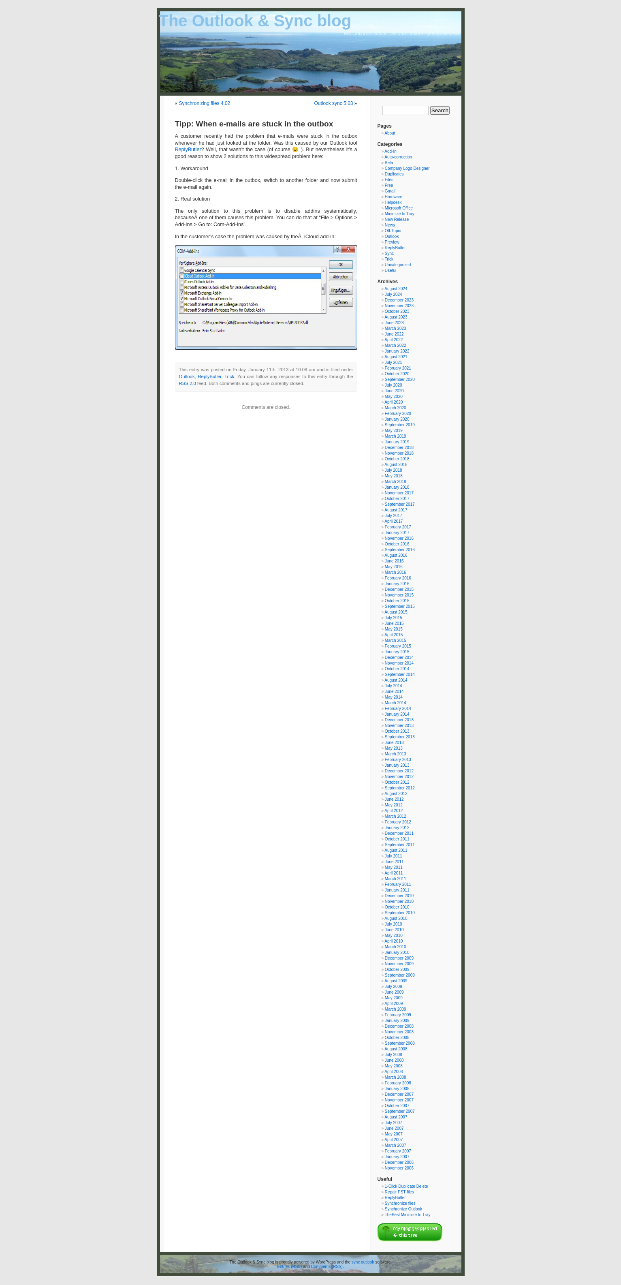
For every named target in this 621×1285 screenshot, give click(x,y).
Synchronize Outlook (403, 1209)
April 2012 (393, 810)
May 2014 (394, 697)
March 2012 (395, 816)
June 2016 (394, 561)
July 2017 (393, 515)
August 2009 (395, 981)
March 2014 (395, 703)
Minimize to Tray (399, 214)
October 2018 (397, 459)
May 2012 (394, 805)
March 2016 (395, 572)
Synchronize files (400, 1203)
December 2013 (399, 720)
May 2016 (394, 566)
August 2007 (395, 1117)
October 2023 (397, 311)
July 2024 (393, 294)
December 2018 (399, 447)
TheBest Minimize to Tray (408, 1214)
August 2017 (395, 510)
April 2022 (393, 340)
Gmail (390, 191)
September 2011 (400, 844)
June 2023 (394, 323)
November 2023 (399, 306)
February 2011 (398, 884)
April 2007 (393, 1139)
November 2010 (399, 901)
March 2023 (395, 328)
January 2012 (397, 827)
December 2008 (399, 1026)
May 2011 (394, 867)
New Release (397, 219)
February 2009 (398, 1015)
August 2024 (395, 289)
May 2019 (394, 430)
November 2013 (399, 725)
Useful (390, 270)
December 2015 (399, 589)
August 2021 (395, 357)
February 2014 (398, 708)
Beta (389, 162)
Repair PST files (399, 1192)
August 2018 (395, 464)
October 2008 (397, 1037)
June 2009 (394, 992)
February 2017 (398, 527)
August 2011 (395, 850)
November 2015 (399, 595)
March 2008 (395, 1077)
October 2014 (397, 669)
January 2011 (397, 890)
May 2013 (394, 748)
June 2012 (394, 799)
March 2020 (395, 408)
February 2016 (398, 578)
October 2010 (397, 907)
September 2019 (400, 425)
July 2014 (393, 686)
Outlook (187, 376)
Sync (389, 253)
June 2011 (394, 862)
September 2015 (400, 606)
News (390, 225)
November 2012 (399, 776)
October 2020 (397, 374)
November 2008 (399, 1032)
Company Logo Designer (407, 168)
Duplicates (394, 174)
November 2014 (399, 663)
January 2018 (397, 487)
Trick (229, 376)
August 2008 (395, 1049)
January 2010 (397, 952)
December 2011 (399, 833)
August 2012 (395, 793)
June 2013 (394, 742)
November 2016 (399, 538)
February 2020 (398, 413)
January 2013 (397, 765)
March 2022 (395, 345)
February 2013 (398, 759)
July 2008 (393, 1054)
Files (389, 179)
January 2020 (397, 419)
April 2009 (393, 1003)
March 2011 (395, 879)
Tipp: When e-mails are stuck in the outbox (254, 124)
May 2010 (394, 935)
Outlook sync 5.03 (333, 103)
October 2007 (397, 1105)
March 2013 (395, 754)
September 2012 (400, 788)
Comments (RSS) (327, 1266)
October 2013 (397, 731)
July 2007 (393, 1122)
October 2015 (397, 601)
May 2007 (394, 1134)
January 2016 (397, 584)
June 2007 (394, 1128)
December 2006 (399, 1162)
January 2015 (397, 652)
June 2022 (394, 334)
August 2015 (395, 612)
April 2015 (393, 635)
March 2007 (395, 1145)
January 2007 (397, 1157)
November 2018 (399, 453)
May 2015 (394, 629)
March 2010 (395, 947)
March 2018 (395, 481)
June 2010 (394, 930)
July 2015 (393, 618)
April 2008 (393, 1071)
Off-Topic (393, 231)
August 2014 (395, 680)
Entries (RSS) (289, 1266)
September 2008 (400, 1043)
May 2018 (394, 476)
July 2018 (393, 470)
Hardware (393, 197)
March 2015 (395, 640)
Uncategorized (398, 265)
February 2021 (398, 368)
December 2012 (399, 771)
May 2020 (394, 396)
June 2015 (394, 623)
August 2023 (395, 317)
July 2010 (393, 924)
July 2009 (393, 986)
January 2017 (397, 532)
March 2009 (395, 1009)
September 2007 (400, 1111)
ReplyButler (188, 149)
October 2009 (397, 969)
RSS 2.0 (187, 383)
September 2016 (400, 549)
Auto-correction (398, 157)
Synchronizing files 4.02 (204, 103)
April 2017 (393, 521)
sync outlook (363, 1262)
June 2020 (394, 391)
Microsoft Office (399, 208)
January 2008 (397, 1088)
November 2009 (399, 964)
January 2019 (397, 442)
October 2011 (397, 839)
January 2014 (397, 714)
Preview (392, 242)
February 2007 (398, 1151)
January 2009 (397, 1020)
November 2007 (399, 1100)
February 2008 (398, 1083)
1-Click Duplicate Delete (406, 1186)
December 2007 (399, 1094)
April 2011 (393, 873)
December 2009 (399, 958)
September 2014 (400, 674)
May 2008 (394, 1066)
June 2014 (394, 691)
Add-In (390, 151)
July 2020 (393, 385)
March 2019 (395, 436)
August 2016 (395, 555)
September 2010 (400, 913)
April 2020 (393, 402)
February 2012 (398, 822)
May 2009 (394, 998)
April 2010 (393, 941)
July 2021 (393, 362)
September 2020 (400, 379)
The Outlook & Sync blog (255, 21)
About (389, 133)
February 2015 (398, 646)
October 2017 (397, 498)
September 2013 (400, 737)
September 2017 (400, 504)
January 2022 (397, 351)
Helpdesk (393, 202)
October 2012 (397, 782)
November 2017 (399, 493)
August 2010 (395, 918)
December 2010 (399, 896)
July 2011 (393, 856)
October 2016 (397, 544)
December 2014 (399, 657)
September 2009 (400, 975)
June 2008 (394, 1060)
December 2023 (399, 300)
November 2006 (399, 1168)
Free (389, 185)
